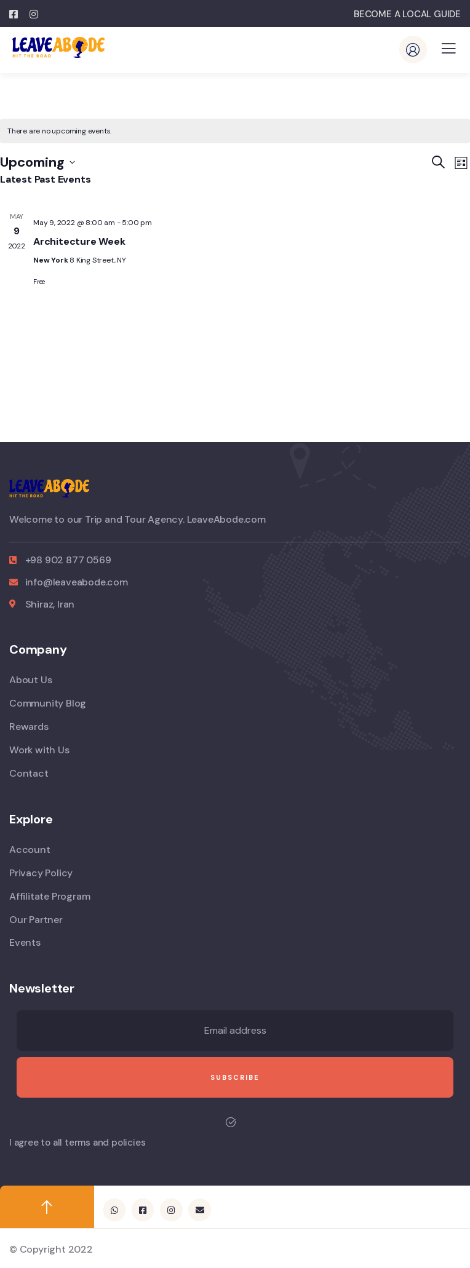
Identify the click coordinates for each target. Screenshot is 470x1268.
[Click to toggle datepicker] (37, 162)
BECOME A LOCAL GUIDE (407, 14)
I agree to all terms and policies (77, 1142)
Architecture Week (79, 241)
